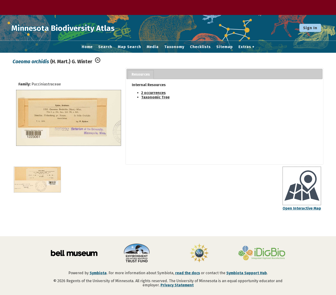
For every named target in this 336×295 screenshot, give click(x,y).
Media (153, 47)
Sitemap (224, 47)
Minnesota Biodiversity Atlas (72, 27)
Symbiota (98, 273)
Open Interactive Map (302, 208)
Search (105, 47)
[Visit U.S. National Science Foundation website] (199, 253)
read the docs (187, 273)
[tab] (141, 74)
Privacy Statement (177, 285)
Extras (244, 47)
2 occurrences (153, 93)
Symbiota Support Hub (246, 273)
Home (87, 47)
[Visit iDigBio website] (261, 253)
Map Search (129, 47)
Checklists (200, 47)
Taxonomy (174, 47)
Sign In (310, 28)
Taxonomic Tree (155, 97)
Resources (141, 74)
